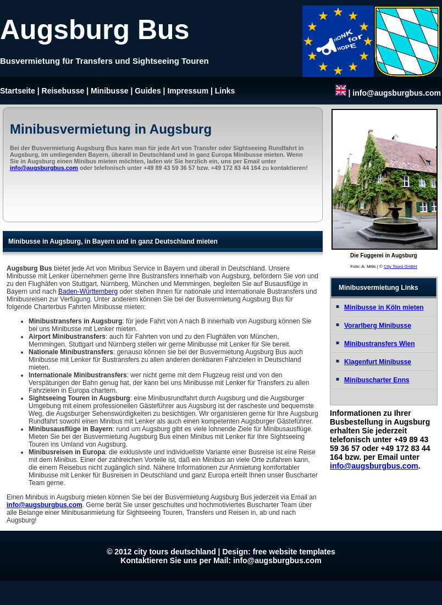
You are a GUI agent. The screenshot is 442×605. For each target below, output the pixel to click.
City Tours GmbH (400, 266)
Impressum (187, 90)
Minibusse (109, 90)
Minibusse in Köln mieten (384, 307)
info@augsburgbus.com (396, 93)
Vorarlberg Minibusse (377, 325)
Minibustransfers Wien (379, 344)
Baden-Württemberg (88, 291)
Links (225, 90)
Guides (148, 90)
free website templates (294, 551)
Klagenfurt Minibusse (377, 362)
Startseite (17, 90)
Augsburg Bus (94, 29)
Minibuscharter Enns (377, 380)
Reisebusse (63, 90)
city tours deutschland (175, 551)
